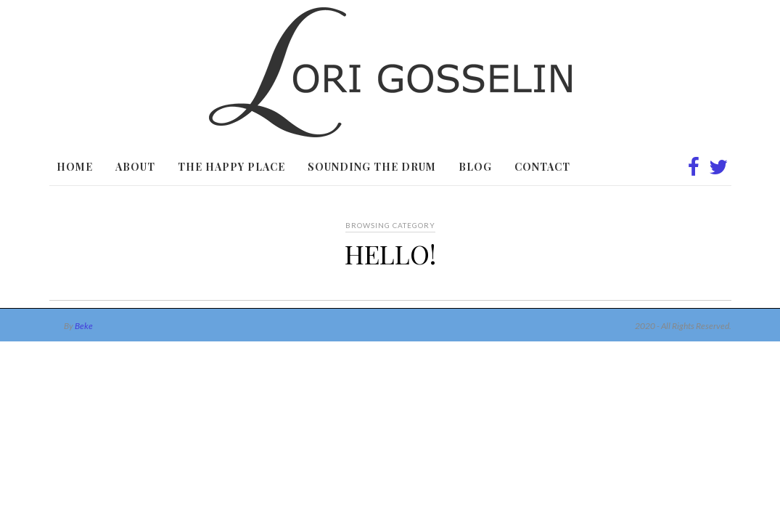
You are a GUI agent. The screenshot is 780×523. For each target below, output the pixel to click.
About (135, 167)
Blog (475, 167)
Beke (84, 325)
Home (75, 167)
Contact (542, 167)
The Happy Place (231, 167)
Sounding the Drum (372, 167)
